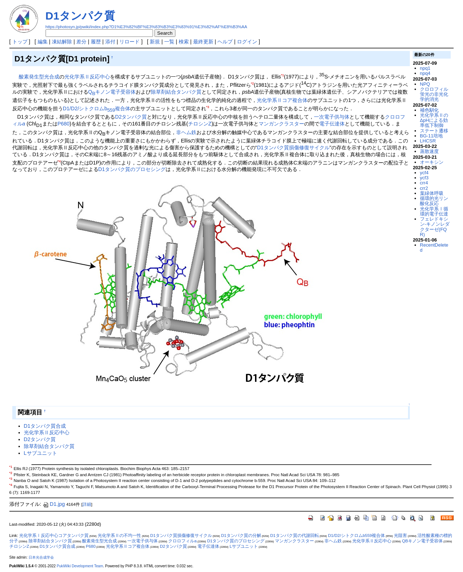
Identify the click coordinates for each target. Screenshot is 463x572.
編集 (43, 41)
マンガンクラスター (281, 124)
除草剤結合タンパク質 (176, 92)
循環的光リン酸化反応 (434, 201)
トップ (19, 41)
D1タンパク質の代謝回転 (294, 535)
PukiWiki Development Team (80, 566)
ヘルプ (225, 41)
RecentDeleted (434, 247)
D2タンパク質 (131, 117)
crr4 (424, 182)
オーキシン (431, 162)
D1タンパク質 (80, 16)
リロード (129, 41)
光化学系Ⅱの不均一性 (119, 535)
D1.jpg (54, 504)
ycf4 (424, 172)
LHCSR (428, 141)
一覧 (169, 41)
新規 (155, 41)
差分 (81, 41)
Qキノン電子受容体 (112, 92)
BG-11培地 (431, 135)
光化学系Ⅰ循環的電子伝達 (434, 211)
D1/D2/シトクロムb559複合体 (356, 535)
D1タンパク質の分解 (241, 535)
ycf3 (424, 177)
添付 (110, 41)
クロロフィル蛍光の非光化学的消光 (434, 94)
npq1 (425, 68)
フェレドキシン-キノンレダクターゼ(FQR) (435, 226)
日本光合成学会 (41, 557)
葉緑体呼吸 (431, 193)
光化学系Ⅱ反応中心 (87, 77)
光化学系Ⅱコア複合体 (282, 100)
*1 (282, 75)
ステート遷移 (434, 130)
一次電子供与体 (331, 117)
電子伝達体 (332, 124)
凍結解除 (62, 41)
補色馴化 (429, 110)
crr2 (424, 188)
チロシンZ (200, 124)
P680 (64, 124)
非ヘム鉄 (186, 132)
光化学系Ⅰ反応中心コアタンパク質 (54, 535)
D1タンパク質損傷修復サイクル (293, 147)
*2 (252, 83)
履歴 (96, 41)
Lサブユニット (40, 453)
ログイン (247, 41)
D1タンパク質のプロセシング (132, 169)
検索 (184, 41)
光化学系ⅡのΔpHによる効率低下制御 (434, 120)
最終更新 (203, 41)
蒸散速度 (429, 151)
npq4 (425, 73)
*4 (59, 161)
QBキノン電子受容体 (422, 541)
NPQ (425, 84)
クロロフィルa (182, 541)
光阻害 (400, 535)
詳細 (86, 504)
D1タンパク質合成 (45, 426)
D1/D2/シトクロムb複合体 (97, 108)
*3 (207, 107)
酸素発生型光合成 (39, 77)
